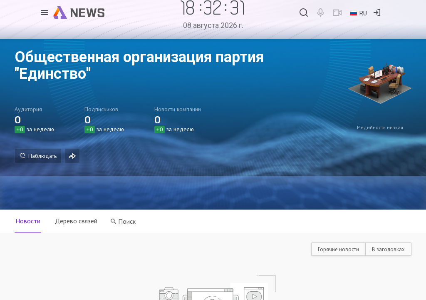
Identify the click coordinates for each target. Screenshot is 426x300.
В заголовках (388, 249)
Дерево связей (76, 221)
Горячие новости (338, 249)
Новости (27, 221)
